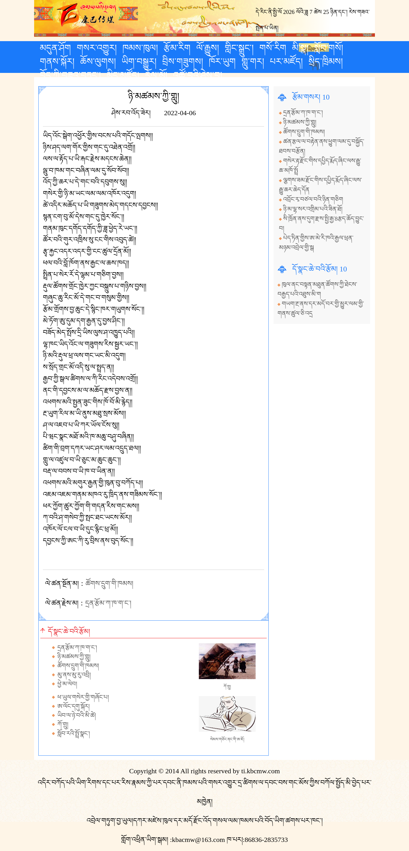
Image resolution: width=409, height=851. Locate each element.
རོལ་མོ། (156, 75)
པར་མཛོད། (286, 61)
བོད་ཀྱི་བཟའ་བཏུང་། (70, 75)
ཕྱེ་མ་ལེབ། (67, 684)
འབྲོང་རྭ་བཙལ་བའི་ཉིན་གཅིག (313, 199)
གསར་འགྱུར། (97, 48)
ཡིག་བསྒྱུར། (139, 61)
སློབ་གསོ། (328, 48)
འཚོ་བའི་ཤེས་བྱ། (197, 75)
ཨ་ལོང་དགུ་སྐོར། (73, 706)
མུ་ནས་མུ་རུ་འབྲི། (74, 674)
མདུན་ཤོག (55, 48)
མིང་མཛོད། (123, 75)
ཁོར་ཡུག (222, 61)
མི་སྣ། (300, 48)
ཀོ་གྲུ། (62, 724)
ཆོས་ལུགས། (98, 61)
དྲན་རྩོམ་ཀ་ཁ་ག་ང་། (108, 603)
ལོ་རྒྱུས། (207, 48)
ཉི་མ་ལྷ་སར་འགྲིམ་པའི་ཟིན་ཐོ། (313, 209)
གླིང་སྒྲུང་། (239, 48)
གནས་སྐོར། (57, 61)
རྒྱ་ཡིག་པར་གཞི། (314, 49)
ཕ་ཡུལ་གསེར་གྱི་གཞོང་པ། (83, 697)
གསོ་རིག (272, 48)
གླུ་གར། (252, 61)
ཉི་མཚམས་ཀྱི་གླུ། (74, 656)
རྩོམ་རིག (177, 48)
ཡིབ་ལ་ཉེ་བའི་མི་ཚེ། (76, 715)
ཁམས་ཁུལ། (140, 48)
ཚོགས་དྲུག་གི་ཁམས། (109, 583)
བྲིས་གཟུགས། (182, 61)
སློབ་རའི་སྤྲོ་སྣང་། (73, 733)
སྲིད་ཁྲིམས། (325, 61)
